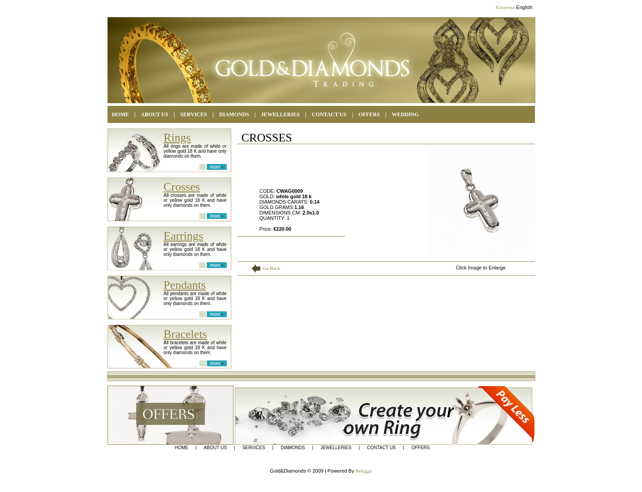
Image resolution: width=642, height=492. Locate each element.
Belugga (363, 471)
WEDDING (405, 114)
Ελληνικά (505, 7)
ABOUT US (154, 114)
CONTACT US (329, 114)
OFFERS (369, 114)
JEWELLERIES (335, 448)
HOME (120, 114)
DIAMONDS (234, 114)
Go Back (271, 268)
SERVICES (193, 114)
